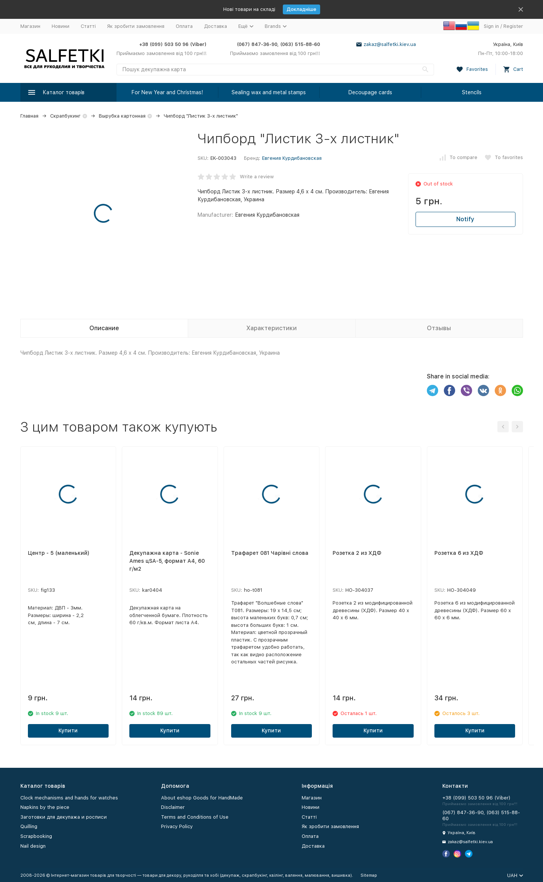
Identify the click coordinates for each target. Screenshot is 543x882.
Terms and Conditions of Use (195, 817)
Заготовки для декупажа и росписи (63, 817)
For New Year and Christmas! (167, 92)
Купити (68, 730)
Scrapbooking (36, 836)
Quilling (28, 826)
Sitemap (368, 875)
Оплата (184, 26)
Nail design (33, 846)
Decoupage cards (370, 92)
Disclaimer (173, 807)
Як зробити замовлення (135, 26)
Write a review (257, 176)
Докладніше (301, 9)
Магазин (30, 26)
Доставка (215, 26)
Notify (465, 219)
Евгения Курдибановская (292, 158)
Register (513, 26)
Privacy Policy (177, 826)
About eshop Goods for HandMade (202, 798)
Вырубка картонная (122, 116)
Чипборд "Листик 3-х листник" (201, 116)
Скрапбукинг (65, 116)
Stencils (472, 92)
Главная (29, 116)
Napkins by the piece (44, 807)
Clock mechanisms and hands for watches (69, 798)
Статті (88, 26)
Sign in (491, 26)
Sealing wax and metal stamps (269, 92)
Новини (60, 26)
